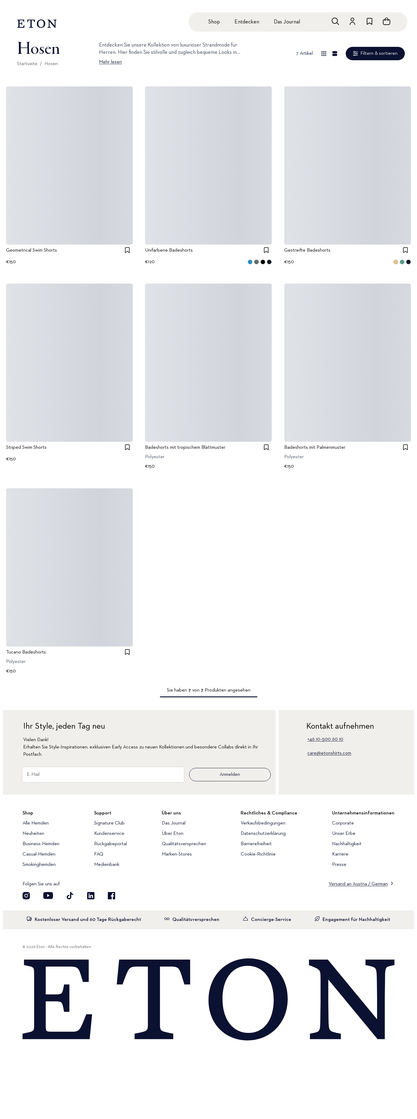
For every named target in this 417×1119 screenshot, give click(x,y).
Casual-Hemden (39, 854)
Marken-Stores (177, 854)
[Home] (208, 1000)
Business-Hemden (41, 844)
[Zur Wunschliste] (369, 21)
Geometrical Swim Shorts (31, 250)
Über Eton (172, 833)
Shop (214, 22)
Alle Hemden (36, 823)
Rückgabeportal (110, 844)
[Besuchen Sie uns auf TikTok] (70, 895)
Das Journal (287, 22)
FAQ (98, 854)
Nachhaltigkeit (347, 844)
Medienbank (106, 864)
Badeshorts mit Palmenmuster (314, 447)
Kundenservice (109, 833)
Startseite (27, 63)
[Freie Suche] (335, 21)
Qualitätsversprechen (184, 844)
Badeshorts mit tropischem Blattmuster (185, 447)
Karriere (340, 854)
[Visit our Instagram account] (26, 895)
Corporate (343, 823)
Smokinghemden (39, 864)
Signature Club (109, 823)
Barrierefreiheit (256, 844)
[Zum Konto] (352, 21)
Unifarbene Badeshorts (169, 250)
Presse (339, 864)
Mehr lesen (110, 62)
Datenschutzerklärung (263, 833)
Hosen (51, 63)
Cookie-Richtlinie (258, 854)
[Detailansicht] (334, 53)
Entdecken (247, 22)
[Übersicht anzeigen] (323, 53)
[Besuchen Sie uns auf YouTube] (48, 896)
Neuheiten (33, 833)
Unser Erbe (343, 833)
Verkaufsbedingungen (263, 823)
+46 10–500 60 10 (325, 739)
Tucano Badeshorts (26, 652)
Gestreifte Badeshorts (307, 250)
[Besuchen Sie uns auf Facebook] (111, 895)
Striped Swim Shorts (26, 447)
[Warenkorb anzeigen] (386, 21)
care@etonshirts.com (329, 753)
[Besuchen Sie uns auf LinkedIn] (90, 895)
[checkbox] (127, 250)
